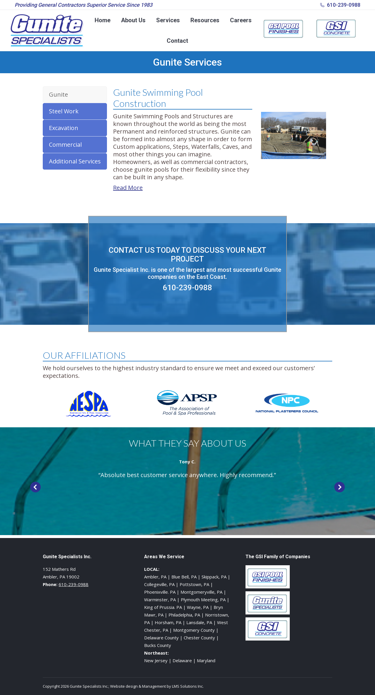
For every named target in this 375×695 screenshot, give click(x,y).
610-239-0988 (343, 5)
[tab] (75, 94)
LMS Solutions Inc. (188, 686)
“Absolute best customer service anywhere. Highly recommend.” (187, 475)
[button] (35, 487)
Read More (128, 188)
